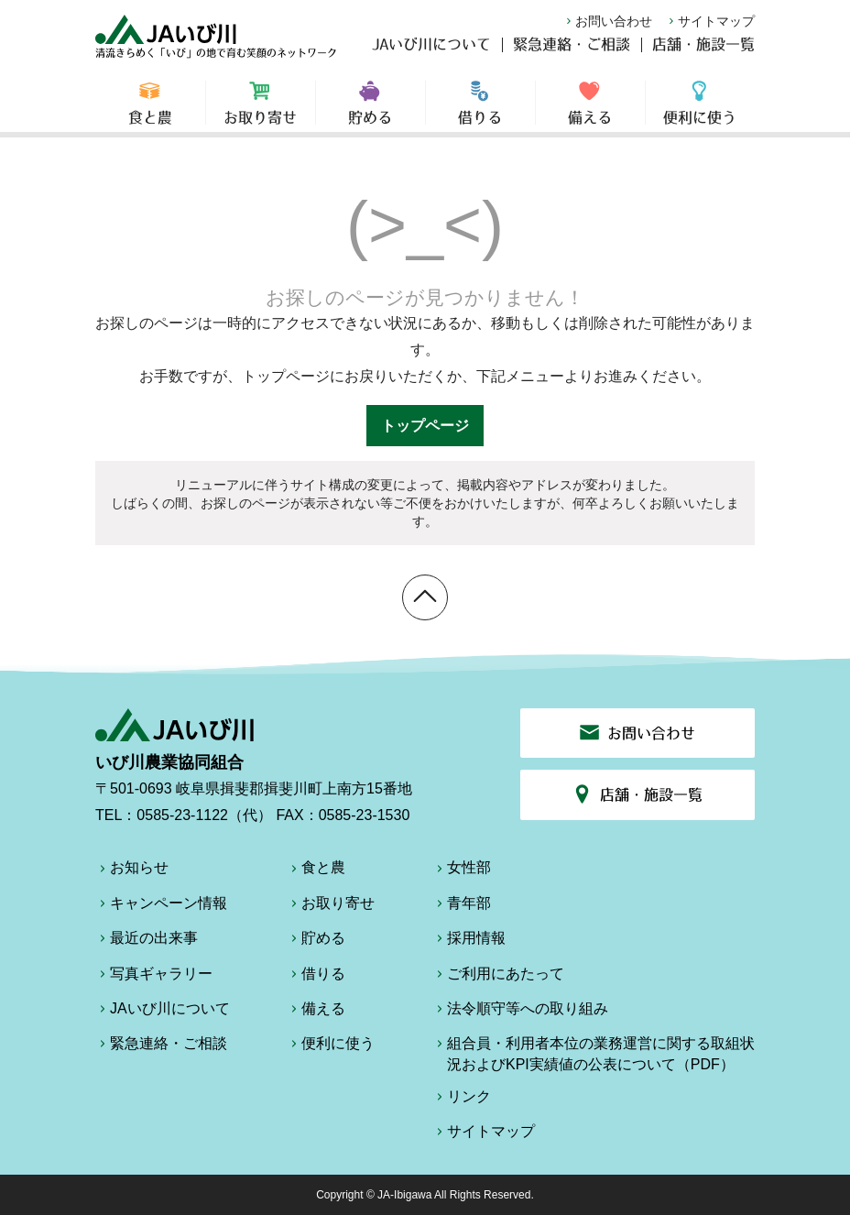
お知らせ (132, 870)
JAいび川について (431, 51)
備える (590, 110)
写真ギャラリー (153, 977)
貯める (370, 110)
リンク (461, 1100)
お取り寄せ (260, 110)
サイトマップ (710, 21)
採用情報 (469, 941)
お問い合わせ (607, 21)
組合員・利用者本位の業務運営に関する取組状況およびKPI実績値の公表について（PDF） (593, 1053)
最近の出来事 (146, 941)
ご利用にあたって (498, 977)
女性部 (461, 870)
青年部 (461, 906)
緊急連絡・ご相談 (571, 51)
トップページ (425, 425)
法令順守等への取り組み (520, 1012)
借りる (480, 110)
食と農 (150, 110)
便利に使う (700, 110)
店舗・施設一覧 (703, 51)
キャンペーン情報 (161, 906)
